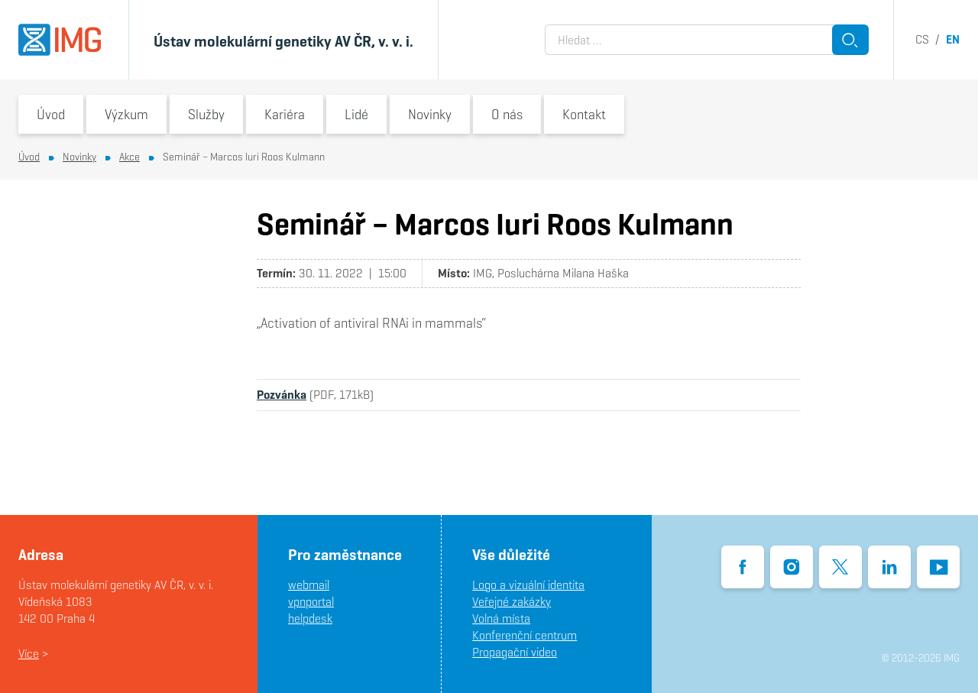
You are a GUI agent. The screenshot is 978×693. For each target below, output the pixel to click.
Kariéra (284, 114)
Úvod (51, 114)
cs (922, 39)
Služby (206, 114)
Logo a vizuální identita (528, 585)
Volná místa (501, 618)
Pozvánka (281, 395)
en (953, 39)
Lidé (356, 114)
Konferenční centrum (524, 635)
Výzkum (126, 114)
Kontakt (584, 114)
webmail (308, 585)
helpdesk (310, 618)
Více (28, 654)
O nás (507, 114)
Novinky (430, 114)
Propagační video (514, 652)
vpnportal (311, 602)
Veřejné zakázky (511, 602)
